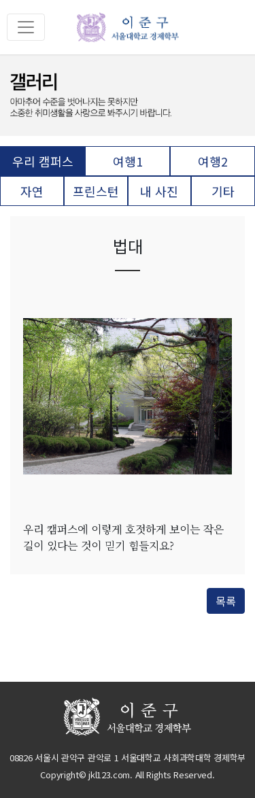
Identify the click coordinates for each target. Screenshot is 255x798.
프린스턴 (96, 191)
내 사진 (159, 191)
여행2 (213, 161)
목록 (226, 601)
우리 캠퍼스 (42, 161)
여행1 (128, 161)
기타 (223, 191)
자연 (32, 191)
